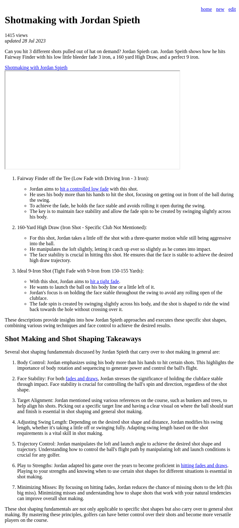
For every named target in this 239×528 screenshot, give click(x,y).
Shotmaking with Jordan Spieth (36, 67)
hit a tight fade (104, 281)
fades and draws (82, 378)
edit (232, 9)
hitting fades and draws (204, 465)
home (206, 9)
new (220, 9)
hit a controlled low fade (84, 189)
